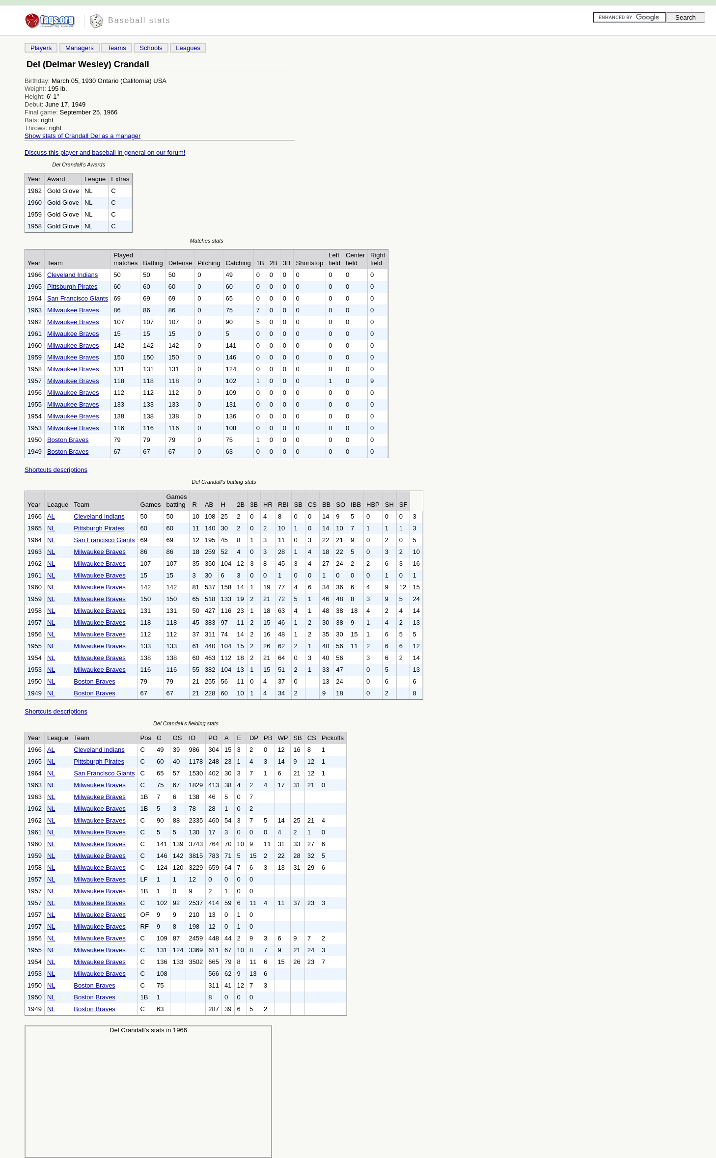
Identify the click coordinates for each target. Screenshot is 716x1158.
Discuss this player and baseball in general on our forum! (105, 152)
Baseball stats (139, 20)
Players (41, 48)
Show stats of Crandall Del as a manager (82, 135)
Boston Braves (68, 439)
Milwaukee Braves (73, 310)
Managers (79, 48)
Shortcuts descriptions (56, 469)
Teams (116, 48)
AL (51, 516)
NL (51, 528)
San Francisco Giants (77, 298)
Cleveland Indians (72, 274)
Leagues (188, 48)
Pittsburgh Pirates (72, 286)
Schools (150, 48)
